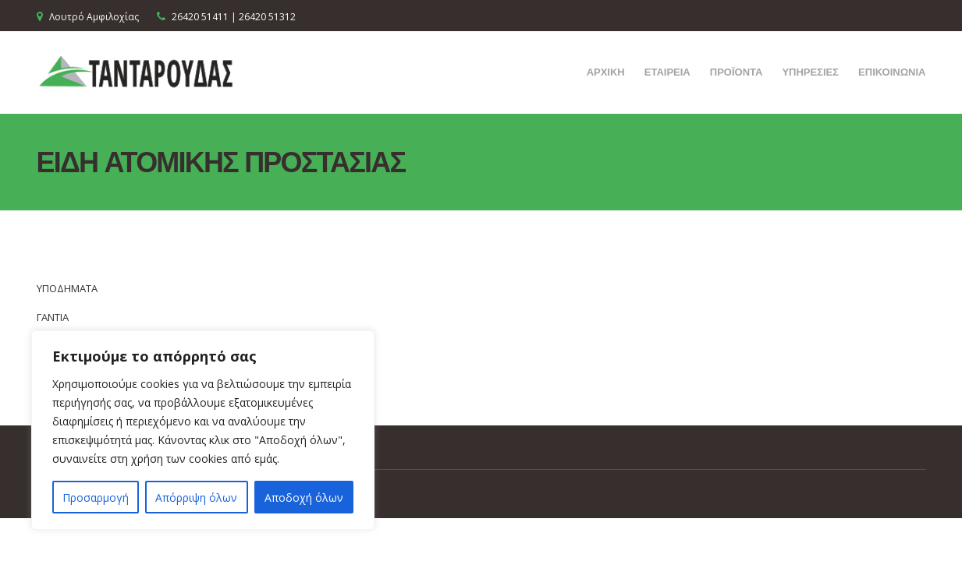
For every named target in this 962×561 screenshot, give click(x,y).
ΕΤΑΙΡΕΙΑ (667, 71)
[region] (203, 430)
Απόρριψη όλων (196, 497)
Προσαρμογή (95, 497)
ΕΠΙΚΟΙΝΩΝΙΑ (891, 71)
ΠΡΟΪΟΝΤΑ (736, 71)
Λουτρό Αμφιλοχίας (94, 16)
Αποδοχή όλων (303, 497)
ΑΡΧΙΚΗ (606, 71)
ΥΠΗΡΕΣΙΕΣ (810, 71)
